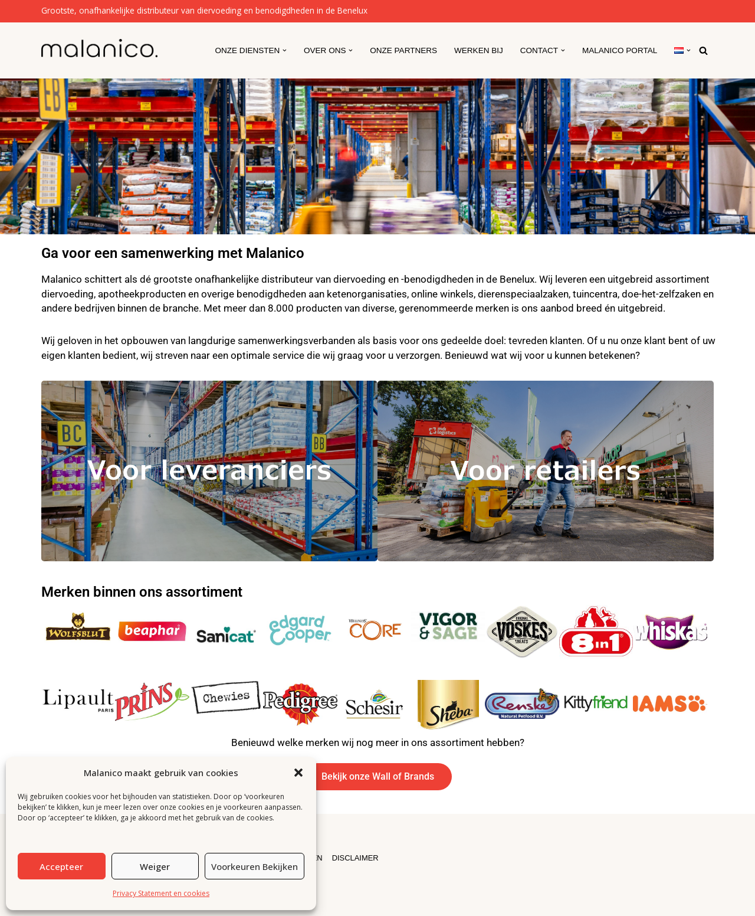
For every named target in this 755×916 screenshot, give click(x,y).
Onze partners (402, 50)
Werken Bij (478, 50)
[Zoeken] (703, 50)
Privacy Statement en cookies (161, 893)
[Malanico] (99, 48)
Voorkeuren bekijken (254, 866)
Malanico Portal (619, 50)
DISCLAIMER (356, 857)
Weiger (155, 866)
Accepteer (61, 866)
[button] (298, 772)
